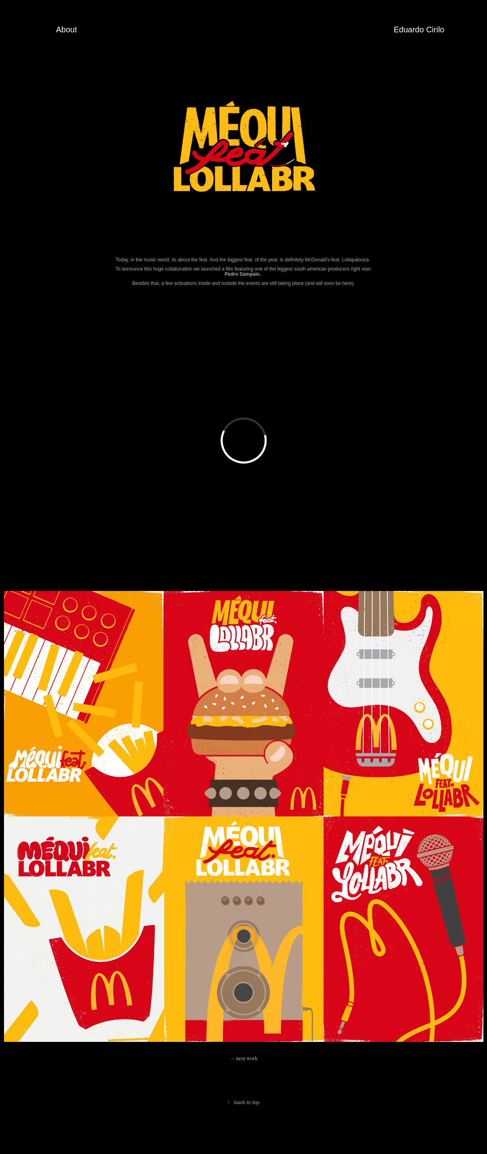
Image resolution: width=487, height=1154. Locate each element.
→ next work (243, 1058)
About (66, 29)
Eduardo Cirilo (419, 29)
